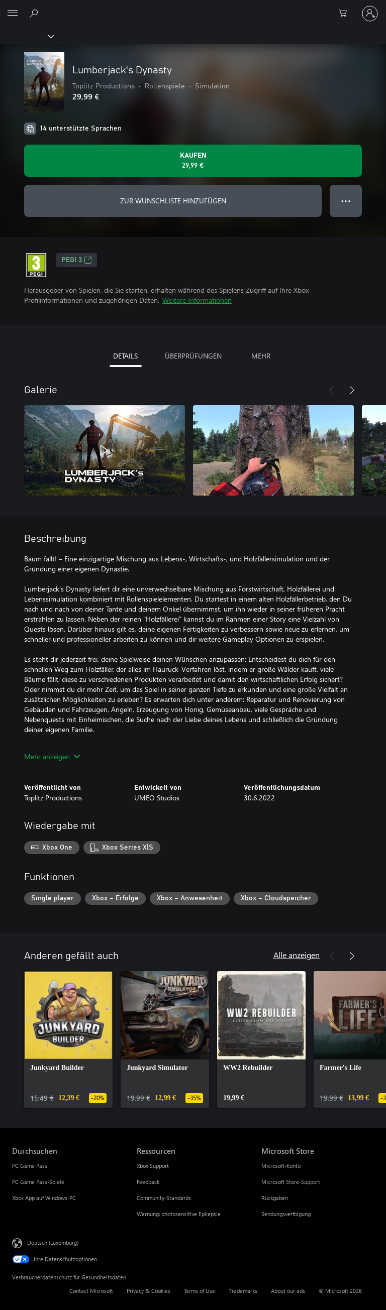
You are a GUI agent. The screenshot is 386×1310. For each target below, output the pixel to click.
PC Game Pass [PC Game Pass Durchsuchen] (29, 1165)
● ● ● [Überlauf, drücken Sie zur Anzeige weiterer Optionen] (346, 200)
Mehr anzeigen (52, 756)
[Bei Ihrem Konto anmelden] (370, 14)
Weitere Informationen (197, 300)
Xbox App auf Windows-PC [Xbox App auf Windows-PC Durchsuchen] (44, 1198)
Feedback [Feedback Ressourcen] (148, 1181)
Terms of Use (199, 1290)
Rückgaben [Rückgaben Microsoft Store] (274, 1198)
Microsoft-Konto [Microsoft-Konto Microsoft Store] (281, 1165)
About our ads (288, 1290)
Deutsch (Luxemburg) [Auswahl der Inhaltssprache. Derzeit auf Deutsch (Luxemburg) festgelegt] (52, 1242)
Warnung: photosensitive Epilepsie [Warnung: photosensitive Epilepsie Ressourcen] (179, 1214)
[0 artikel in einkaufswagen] (346, 14)
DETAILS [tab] (125, 356)
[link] (68, 1039)
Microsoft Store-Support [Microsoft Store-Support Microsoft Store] (290, 1181)
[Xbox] (26, 35)
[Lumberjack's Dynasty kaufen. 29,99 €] (193, 161)
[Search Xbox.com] (35, 13)
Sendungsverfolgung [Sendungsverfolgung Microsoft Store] (286, 1214)
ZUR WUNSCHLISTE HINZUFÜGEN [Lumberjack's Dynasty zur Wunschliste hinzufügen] (173, 200)
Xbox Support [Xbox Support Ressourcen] (153, 1165)
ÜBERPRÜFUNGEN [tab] (193, 356)
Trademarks (243, 1290)
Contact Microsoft (91, 1290)
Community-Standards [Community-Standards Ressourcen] (164, 1198)
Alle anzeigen (296, 954)
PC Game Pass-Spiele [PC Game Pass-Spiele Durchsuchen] (38, 1181)
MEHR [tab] (260, 356)
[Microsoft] (192, 8)
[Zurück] (332, 390)
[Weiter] (352, 390)
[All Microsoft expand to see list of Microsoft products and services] (13, 14)
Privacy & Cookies (148, 1290)
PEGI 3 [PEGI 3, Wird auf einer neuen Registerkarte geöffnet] (76, 260)
